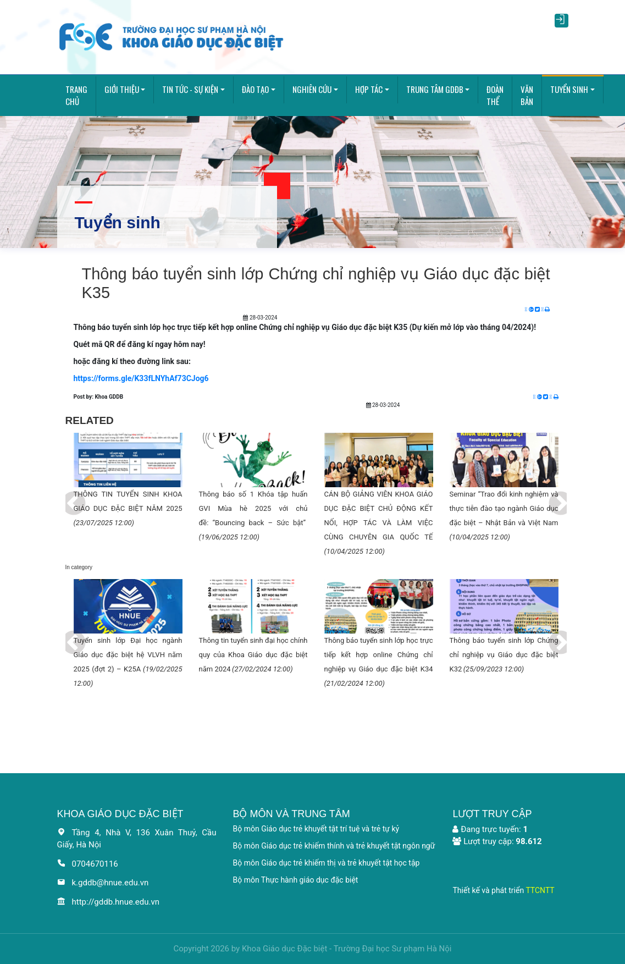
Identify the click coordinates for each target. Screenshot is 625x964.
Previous (65, 496)
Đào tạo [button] (255, 89)
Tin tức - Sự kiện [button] (190, 89)
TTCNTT (540, 890)
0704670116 (87, 864)
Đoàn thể (495, 95)
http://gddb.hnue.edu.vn (108, 902)
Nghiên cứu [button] (311, 89)
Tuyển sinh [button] (569, 89)
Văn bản (527, 95)
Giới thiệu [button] (121, 89)
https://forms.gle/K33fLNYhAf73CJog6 (141, 378)
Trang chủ (76, 95)
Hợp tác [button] (369, 89)
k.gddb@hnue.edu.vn (103, 883)
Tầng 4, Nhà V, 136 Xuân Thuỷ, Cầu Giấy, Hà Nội (137, 839)
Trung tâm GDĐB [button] (434, 89)
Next (552, 496)
